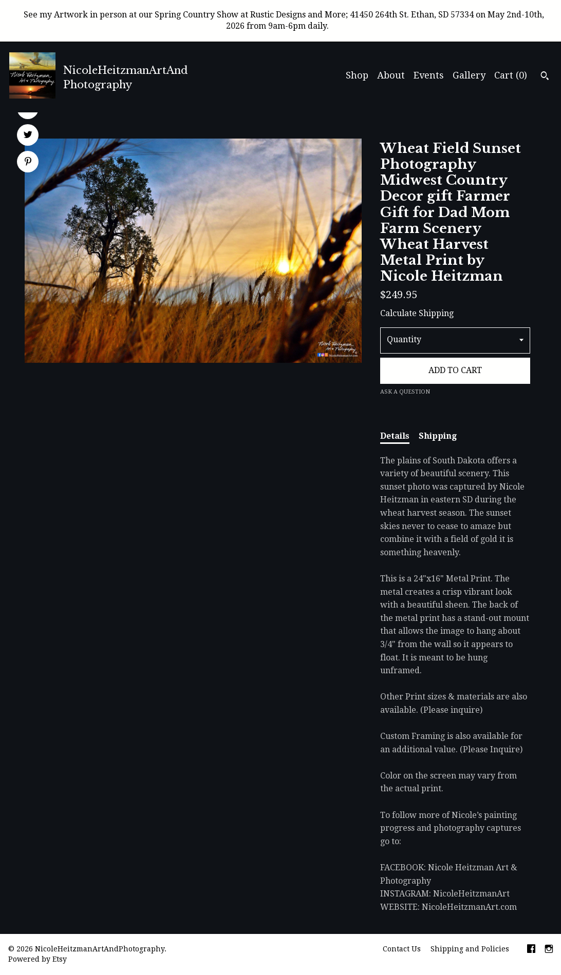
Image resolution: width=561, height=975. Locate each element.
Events (429, 75)
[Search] (545, 77)
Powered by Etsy (37, 959)
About (391, 75)
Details (394, 436)
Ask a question (405, 391)
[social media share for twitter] (28, 136)
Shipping (438, 436)
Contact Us (402, 949)
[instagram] (549, 950)
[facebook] (531, 950)
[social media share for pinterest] (28, 163)
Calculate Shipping (417, 313)
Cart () (510, 75)
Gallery (469, 75)
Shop (357, 75)
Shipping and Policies (470, 949)
